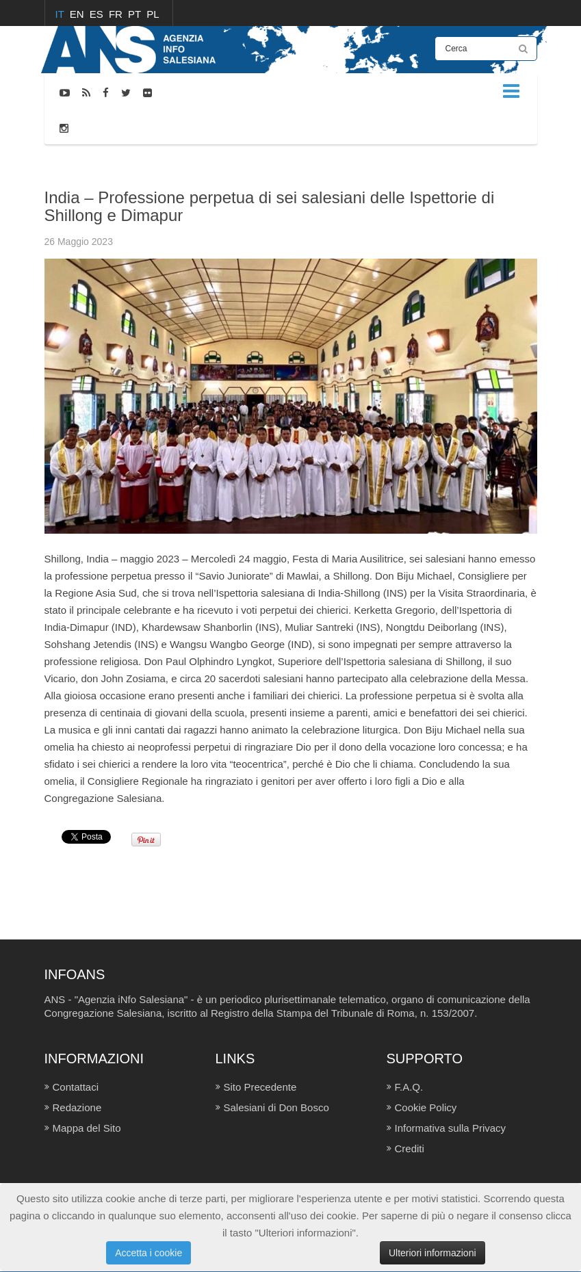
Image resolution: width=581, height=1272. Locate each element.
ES (98, 14)
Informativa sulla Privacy (450, 1128)
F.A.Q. (409, 1087)
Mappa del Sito (87, 1128)
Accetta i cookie (148, 1252)
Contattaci (76, 1087)
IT (61, 14)
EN (78, 14)
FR (117, 14)
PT (136, 14)
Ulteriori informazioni (432, 1252)
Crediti (409, 1148)
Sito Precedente (260, 1087)
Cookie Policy (426, 1107)
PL (152, 14)
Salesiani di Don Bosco (276, 1107)
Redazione (77, 1107)
